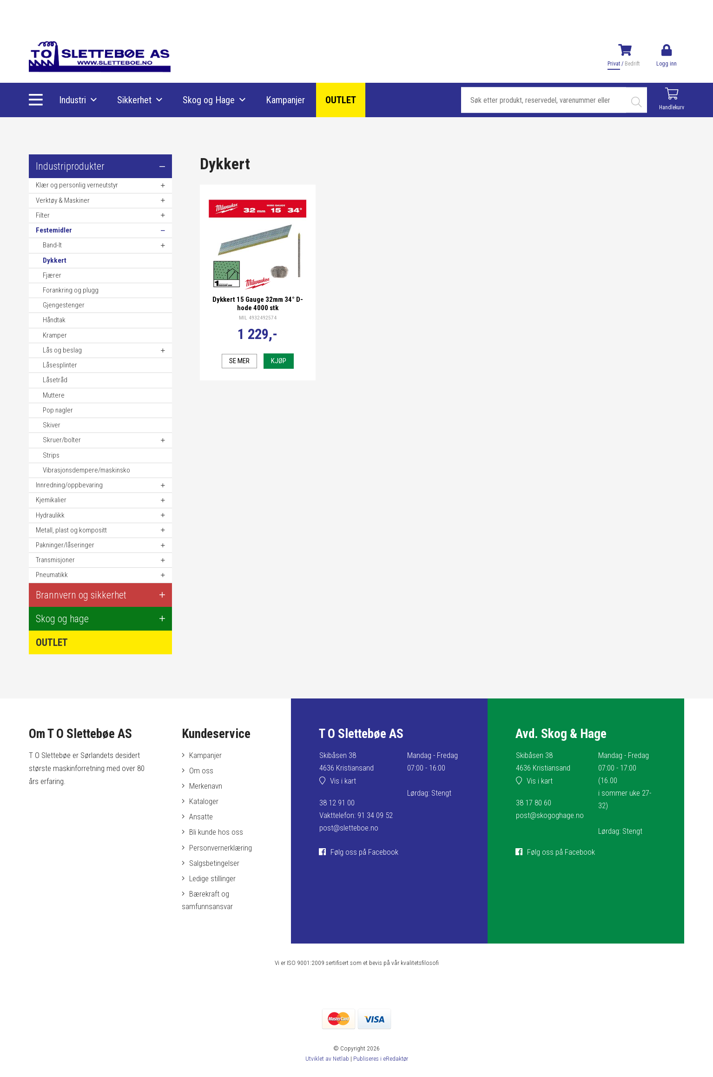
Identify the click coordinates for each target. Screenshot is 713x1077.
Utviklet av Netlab (327, 1058)
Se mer (239, 361)
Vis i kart (343, 780)
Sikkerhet (134, 100)
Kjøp (278, 361)
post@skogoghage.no (550, 815)
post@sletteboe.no (348, 827)
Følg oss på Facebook (364, 852)
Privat (613, 63)
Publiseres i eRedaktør (380, 1058)
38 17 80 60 (533, 802)
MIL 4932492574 (258, 317)
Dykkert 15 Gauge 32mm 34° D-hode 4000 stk (257, 303)
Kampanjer (285, 100)
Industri (72, 100)
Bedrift (632, 63)
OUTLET (340, 100)
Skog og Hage (209, 100)
